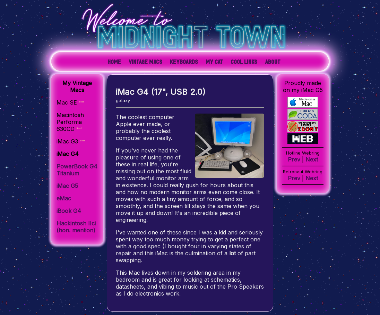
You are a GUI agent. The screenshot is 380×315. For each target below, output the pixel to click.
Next (311, 159)
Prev (294, 159)
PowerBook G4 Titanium (77, 170)
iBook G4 (69, 210)
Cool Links (244, 61)
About (272, 61)
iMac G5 (67, 185)
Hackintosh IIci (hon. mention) (76, 227)
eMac (64, 198)
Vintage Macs (145, 61)
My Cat (214, 61)
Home (114, 61)
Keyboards (184, 61)
